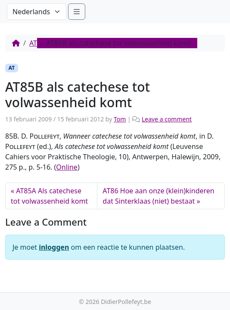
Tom (120, 119)
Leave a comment (167, 119)
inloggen (54, 247)
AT (33, 43)
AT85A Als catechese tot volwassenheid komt (49, 196)
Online (67, 167)
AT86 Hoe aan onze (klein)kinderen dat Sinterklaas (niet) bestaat (158, 196)
